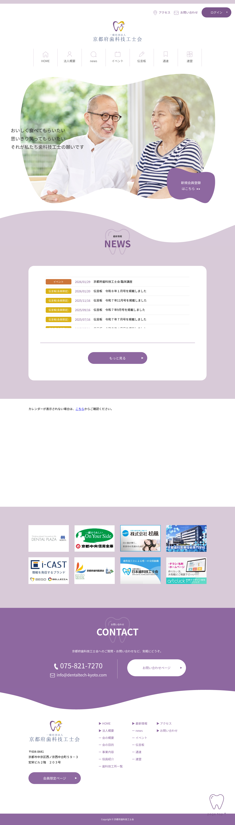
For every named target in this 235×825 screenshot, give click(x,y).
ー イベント (139, 737)
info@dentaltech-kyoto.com (78, 675)
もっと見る (117, 358)
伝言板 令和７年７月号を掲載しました (120, 319)
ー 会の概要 (106, 737)
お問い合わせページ (156, 667)
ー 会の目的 (106, 744)
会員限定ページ (54, 778)
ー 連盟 (137, 759)
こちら (79, 409)
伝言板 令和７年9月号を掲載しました (119, 309)
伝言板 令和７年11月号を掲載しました (120, 300)
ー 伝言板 (138, 744)
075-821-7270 (78, 665)
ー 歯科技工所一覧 (111, 766)
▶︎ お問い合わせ (167, 730)
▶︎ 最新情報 (139, 723)
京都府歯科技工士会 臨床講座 (113, 281)
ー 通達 (137, 752)
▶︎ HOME (105, 723)
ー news (137, 730)
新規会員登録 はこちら (191, 185)
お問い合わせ (186, 12)
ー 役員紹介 (106, 759)
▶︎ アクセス (164, 723)
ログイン (216, 12)
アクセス (161, 12)
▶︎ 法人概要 (106, 730)
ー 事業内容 (106, 752)
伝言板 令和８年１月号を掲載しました (120, 291)
